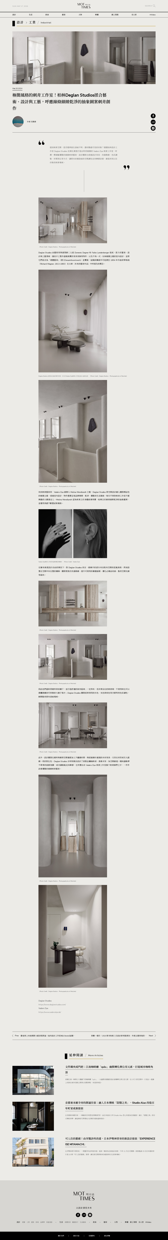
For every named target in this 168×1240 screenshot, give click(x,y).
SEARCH (148, 6)
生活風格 (83, 1222)
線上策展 (115, 15)
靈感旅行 (75, 1222)
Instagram (153, 128)
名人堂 (134, 15)
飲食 (47, 15)
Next (123, 1036)
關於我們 (61, 1236)
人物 (80, 15)
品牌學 (42, 1222)
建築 (32, 1222)
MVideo (153, 15)
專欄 (96, 15)
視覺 (23, 1222)
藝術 (63, 15)
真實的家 (68, 1222)
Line (153, 122)
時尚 (37, 1222)
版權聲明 (92, 1236)
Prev (46, 1036)
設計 (14, 15)
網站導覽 (107, 1236)
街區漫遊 (49, 1222)
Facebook (153, 116)
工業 (28, 1222)
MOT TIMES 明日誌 (84, 5)
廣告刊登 (76, 1236)
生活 (30, 15)
